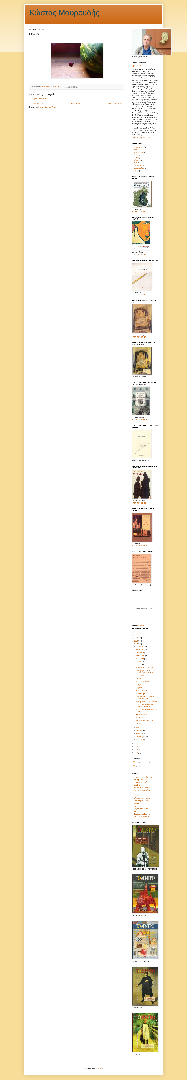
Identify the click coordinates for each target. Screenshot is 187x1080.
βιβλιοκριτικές (138, 152)
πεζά (135, 163)
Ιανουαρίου (140, 740)
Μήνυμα (136, 160)
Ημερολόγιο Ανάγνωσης (142, 787)
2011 (136, 743)
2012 (136, 644)
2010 (136, 746)
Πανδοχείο (137, 806)
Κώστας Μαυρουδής (64, 12)
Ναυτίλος (137, 803)
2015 (136, 635)
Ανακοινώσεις (138, 147)
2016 (136, 632)
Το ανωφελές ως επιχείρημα (145, 667)
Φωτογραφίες (138, 168)
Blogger (100, 1068)
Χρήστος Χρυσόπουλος (142, 817)
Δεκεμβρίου (140, 646)
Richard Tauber (141, 625)
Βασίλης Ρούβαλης (140, 780)
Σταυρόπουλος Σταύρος (142, 814)
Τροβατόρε (139, 688)
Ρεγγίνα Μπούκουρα (141, 809)
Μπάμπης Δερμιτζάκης (141, 801)
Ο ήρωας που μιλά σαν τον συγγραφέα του (145, 697)
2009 (136, 749)
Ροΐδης (136, 811)
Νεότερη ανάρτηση (36, 103)
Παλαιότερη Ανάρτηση (115, 103)
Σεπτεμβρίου (140, 656)
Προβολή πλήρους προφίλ (141, 138)
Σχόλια (136, 766)
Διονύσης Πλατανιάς (141, 782)
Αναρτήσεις (138, 762)
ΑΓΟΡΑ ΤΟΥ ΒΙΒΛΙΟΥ (139, 211)
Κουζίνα (138, 678)
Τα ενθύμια (139, 717)
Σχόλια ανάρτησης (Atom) (47, 107)
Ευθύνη (138, 724)
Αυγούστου (140, 659)
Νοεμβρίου (140, 650)
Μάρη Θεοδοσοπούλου (142, 798)
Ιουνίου (139, 665)
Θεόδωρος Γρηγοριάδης (142, 790)
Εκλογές (138, 685)
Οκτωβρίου (140, 653)
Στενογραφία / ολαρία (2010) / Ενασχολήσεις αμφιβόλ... (146, 671)
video (136, 171)
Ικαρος (136, 793)
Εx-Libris (137, 785)
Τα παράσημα (140, 694)
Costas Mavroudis (141, 66)
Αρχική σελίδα (75, 103)
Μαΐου (138, 727)
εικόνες (136, 158)
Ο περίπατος (140, 675)
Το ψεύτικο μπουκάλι (143, 681)
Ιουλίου (139, 662)
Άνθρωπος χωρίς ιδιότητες (143, 777)
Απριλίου (139, 730)
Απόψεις (137, 149)
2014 (136, 638)
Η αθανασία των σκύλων (144, 721)
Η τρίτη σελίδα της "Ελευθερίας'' (147, 702)
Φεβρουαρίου (141, 737)
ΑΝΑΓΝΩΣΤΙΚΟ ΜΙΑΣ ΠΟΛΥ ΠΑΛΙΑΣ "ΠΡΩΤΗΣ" (145, 705)
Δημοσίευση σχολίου (39, 99)
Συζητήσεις (137, 165)
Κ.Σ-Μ (136, 795)
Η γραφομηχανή (141, 714)
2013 (136, 641)
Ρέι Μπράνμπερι (141, 691)
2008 (136, 753)
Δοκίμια (136, 155)
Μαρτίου (139, 733)
